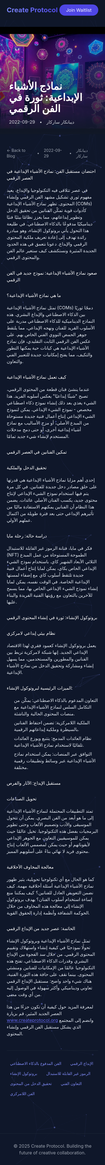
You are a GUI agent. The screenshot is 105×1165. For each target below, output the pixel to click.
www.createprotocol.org (32, 1020)
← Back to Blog (16, 153)
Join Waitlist (79, 10)
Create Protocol (32, 10)
